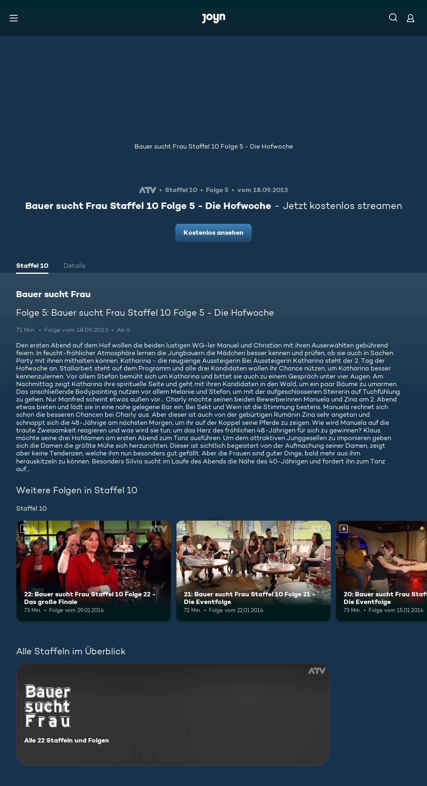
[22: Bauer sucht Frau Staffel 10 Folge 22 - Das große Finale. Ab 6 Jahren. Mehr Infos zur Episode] (93, 571)
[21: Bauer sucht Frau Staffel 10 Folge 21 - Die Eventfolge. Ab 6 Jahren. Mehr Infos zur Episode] (253, 571)
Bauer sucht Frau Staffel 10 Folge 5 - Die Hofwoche (213, 146)
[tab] (32, 266)
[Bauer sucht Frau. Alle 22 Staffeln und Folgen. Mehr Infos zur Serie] (173, 714)
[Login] (410, 18)
